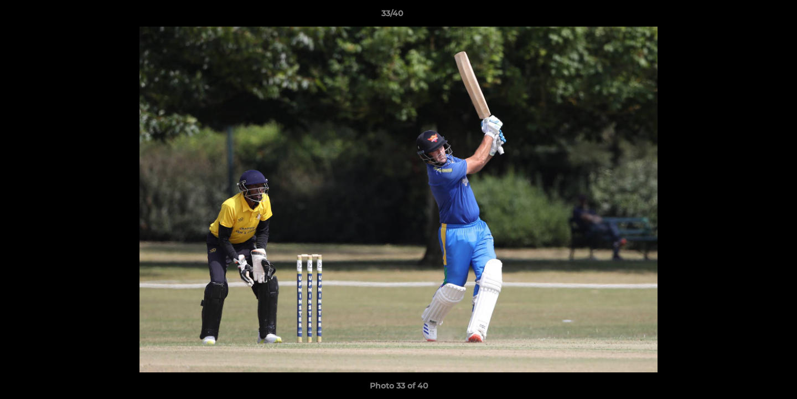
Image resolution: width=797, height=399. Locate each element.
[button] (750, 16)
